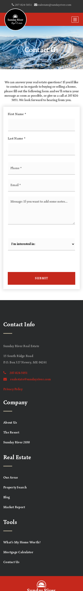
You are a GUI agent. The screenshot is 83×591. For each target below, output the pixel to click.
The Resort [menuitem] (11, 432)
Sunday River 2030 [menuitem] (16, 442)
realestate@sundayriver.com (27, 379)
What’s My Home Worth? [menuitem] (22, 542)
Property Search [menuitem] (15, 487)
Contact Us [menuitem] (11, 562)
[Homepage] (15, 20)
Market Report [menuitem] (14, 507)
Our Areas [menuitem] (10, 477)
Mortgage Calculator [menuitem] (18, 552)
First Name (17, 114)
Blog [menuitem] (6, 497)
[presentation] (41, 263)
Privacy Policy (13, 389)
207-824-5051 (15, 373)
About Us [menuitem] (10, 422)
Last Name (16, 138)
